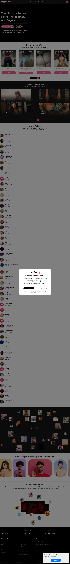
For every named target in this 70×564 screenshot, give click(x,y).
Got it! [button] (55, 560)
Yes (29, 288)
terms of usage (42, 292)
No (41, 288)
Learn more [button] (53, 556)
